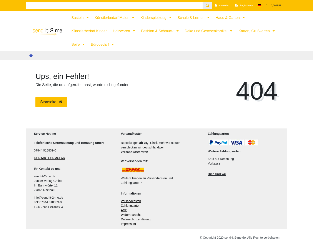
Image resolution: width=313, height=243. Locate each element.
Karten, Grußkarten (254, 31)
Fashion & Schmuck (158, 31)
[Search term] (114, 5)
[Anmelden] (222, 5)
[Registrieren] (243, 5)
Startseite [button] (51, 102)
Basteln (78, 18)
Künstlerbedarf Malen (112, 18)
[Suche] (207, 5)
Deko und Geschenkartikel (206, 31)
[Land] (259, 5)
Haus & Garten (228, 18)
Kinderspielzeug (153, 18)
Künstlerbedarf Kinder (89, 31)
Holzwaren (122, 31)
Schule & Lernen (192, 18)
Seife (76, 44)
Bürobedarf (100, 44)
